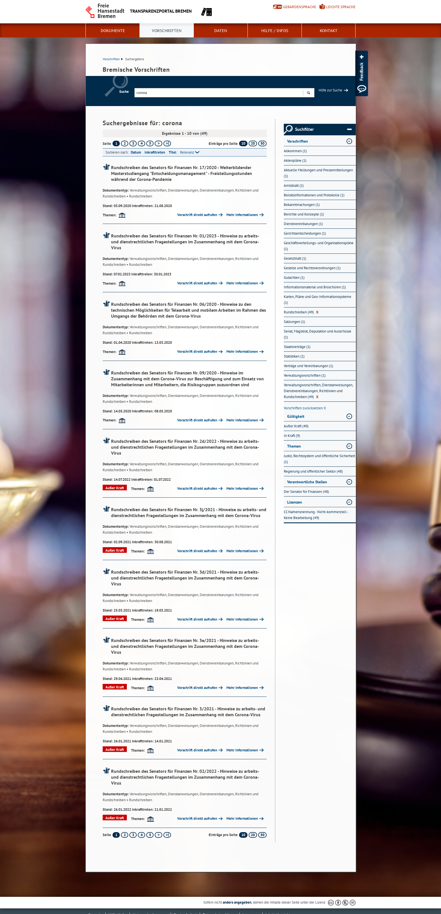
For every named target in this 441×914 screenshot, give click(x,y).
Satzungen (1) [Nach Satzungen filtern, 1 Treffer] (294, 321)
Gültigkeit (295, 416)
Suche (124, 91)
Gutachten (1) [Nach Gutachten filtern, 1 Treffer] (294, 277)
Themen (294, 446)
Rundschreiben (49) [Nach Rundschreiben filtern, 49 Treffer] (301, 312)
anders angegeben (237, 902)
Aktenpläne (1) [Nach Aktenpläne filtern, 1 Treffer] (295, 160)
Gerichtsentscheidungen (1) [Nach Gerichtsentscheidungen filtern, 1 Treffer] (305, 233)
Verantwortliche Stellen (307, 481)
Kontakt (329, 30)
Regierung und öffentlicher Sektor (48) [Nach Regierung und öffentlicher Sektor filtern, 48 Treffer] (313, 471)
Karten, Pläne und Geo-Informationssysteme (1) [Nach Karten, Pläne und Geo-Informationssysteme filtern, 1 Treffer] (317, 299)
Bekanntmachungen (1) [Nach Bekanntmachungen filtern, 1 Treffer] (302, 204)
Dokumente (113, 30)
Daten (220, 30)
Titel (172, 152)
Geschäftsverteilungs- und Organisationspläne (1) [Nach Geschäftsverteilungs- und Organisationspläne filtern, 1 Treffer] (319, 246)
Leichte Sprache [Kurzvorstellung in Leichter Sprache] (341, 7)
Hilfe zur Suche (330, 90)
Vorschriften (166, 30)
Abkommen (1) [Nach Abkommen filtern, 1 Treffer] (295, 151)
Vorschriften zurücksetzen (305, 408)
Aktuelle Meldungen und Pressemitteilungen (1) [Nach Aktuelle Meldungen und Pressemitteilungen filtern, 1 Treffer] (318, 173)
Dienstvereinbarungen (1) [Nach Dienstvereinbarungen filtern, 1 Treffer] (303, 223)
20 (253, 143)
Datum (136, 152)
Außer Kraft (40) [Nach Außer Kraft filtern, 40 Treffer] (296, 426)
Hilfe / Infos (274, 30)
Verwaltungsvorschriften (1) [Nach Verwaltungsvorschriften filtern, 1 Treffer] (305, 375)
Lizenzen (294, 502)
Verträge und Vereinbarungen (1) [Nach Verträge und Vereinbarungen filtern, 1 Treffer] (308, 365)
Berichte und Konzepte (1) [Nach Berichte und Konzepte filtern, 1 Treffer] (304, 214)
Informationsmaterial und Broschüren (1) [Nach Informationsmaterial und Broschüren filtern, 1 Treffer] (315, 287)
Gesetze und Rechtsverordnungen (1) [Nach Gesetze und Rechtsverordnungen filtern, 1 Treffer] (312, 268)
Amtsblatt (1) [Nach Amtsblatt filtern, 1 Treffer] (294, 185)
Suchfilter (323, 129)
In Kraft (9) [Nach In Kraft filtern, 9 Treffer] (292, 435)
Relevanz (187, 152)
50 (262, 143)
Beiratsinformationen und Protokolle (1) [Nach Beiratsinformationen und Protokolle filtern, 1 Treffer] (314, 195)
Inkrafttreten (155, 152)
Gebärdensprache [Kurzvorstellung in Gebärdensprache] (299, 7)
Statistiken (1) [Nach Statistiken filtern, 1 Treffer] (294, 356)
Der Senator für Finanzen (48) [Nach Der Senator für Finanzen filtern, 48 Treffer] (306, 491)
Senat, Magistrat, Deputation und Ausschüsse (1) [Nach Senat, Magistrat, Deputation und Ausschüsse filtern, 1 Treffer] (317, 334)
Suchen (308, 93)
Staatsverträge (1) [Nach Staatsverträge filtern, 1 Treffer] (297, 346)
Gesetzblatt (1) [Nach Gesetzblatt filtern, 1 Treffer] (295, 258)
